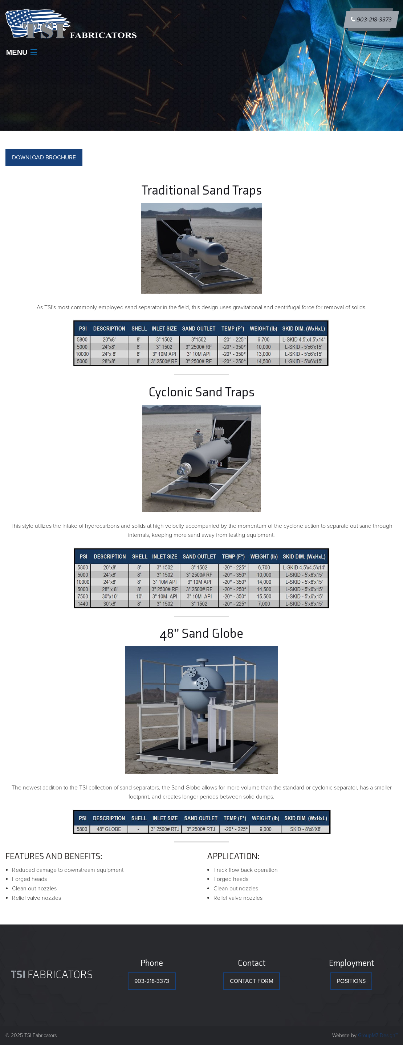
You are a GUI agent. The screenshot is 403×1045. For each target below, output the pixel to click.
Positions (351, 981)
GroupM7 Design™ (378, 1035)
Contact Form (251, 981)
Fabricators (52, 974)
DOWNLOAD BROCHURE (44, 157)
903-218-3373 (371, 19)
